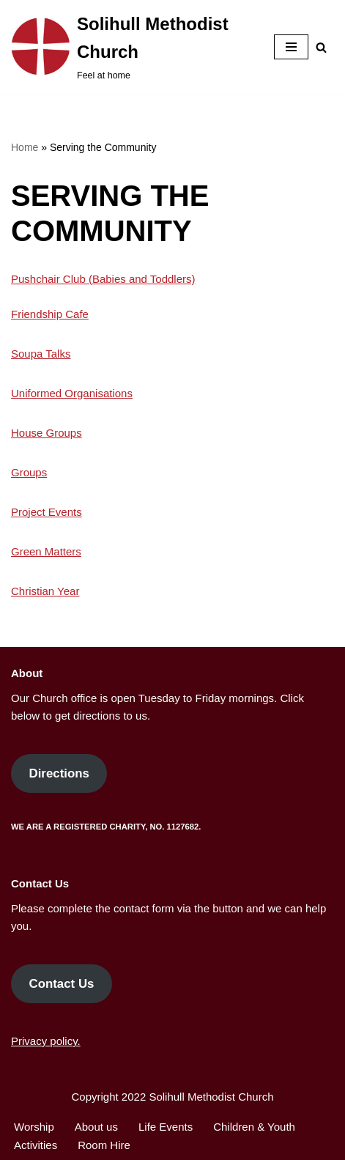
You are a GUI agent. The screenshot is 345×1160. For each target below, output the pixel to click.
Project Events (46, 512)
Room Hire (104, 1145)
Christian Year (45, 591)
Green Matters (46, 551)
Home (24, 147)
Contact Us (61, 984)
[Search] (321, 47)
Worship (34, 1126)
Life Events (165, 1126)
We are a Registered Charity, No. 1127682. (106, 826)
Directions (59, 773)
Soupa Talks (40, 353)
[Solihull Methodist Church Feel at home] (131, 47)
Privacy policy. (46, 1041)
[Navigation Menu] (291, 46)
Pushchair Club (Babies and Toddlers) (103, 279)
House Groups (46, 432)
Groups (29, 472)
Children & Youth (254, 1126)
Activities (35, 1145)
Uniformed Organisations (72, 393)
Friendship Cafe (50, 314)
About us (96, 1126)
